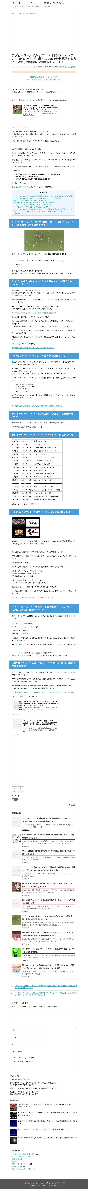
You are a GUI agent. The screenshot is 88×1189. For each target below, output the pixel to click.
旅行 (13, 1161)
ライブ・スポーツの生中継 (66, 67)
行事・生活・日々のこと (20, 1164)
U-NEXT (65, 616)
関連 (17, 213)
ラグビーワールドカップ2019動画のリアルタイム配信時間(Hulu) (34, 202)
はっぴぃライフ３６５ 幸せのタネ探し (39, 2)
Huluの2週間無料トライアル (21, 187)
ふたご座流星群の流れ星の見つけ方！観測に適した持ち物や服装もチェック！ (44, 1129)
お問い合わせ (49, 1183)
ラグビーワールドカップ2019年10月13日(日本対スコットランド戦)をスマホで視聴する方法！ (43, 196)
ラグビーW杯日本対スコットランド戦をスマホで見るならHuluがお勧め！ (37, 198)
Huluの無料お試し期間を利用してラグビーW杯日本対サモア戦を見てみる (37, 406)
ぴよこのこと (30, 1183)
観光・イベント (17, 1166)
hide (45, 192)
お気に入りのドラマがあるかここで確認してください (33, 597)
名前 (14, 1030)
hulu (13, 571)
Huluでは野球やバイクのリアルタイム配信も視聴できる (31, 207)
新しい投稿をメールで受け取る (24, 1061)
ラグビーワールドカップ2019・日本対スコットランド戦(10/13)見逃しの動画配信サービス (42, 209)
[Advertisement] (44, 35)
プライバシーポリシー (61, 1183)
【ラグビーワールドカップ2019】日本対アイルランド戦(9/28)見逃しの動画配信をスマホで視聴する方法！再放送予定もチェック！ (40, 703)
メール (14, 1037)
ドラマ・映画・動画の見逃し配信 (23, 1154)
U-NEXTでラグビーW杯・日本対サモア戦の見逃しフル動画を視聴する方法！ (38, 211)
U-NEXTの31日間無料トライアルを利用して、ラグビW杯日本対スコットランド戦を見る (43, 692)
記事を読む (25, 830)
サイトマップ (39, 1183)
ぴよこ (73, 805)
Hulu (17, 267)
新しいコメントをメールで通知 (24, 1058)
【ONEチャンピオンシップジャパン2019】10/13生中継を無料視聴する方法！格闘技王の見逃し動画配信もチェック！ (43, 987)
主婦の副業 (15, 1159)
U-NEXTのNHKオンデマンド (65, 672)
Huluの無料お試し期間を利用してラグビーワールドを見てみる (33, 348)
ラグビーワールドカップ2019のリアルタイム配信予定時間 (32, 205)
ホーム (22, 1183)
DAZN (29, 89)
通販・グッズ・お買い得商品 (22, 1169)
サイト (14, 1044)
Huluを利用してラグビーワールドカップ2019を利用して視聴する (34, 313)
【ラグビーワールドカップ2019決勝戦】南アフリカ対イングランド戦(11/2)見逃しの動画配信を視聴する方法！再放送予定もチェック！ (40, 107)
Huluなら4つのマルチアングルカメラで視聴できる (29, 200)
